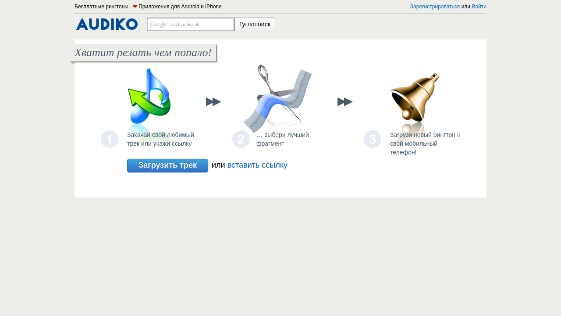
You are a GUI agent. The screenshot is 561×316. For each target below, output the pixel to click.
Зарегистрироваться (435, 7)
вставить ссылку (257, 165)
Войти (479, 7)
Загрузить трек (167, 165)
